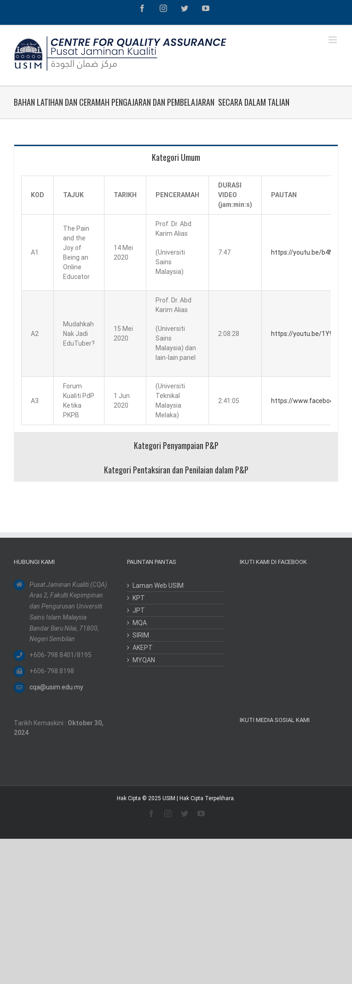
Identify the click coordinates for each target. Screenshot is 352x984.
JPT (139, 610)
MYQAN (144, 660)
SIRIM (141, 635)
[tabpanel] (176, 300)
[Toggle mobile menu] (333, 40)
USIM (168, 798)
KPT (139, 598)
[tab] (176, 157)
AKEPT (143, 647)
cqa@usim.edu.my (56, 687)
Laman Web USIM (158, 585)
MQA (140, 622)
